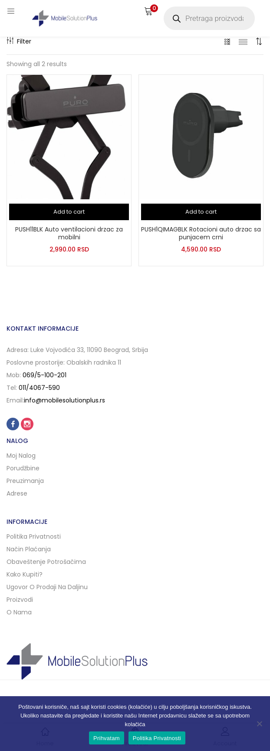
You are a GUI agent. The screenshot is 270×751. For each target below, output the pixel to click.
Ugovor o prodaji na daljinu (47, 587)
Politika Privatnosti (157, 738)
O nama (19, 612)
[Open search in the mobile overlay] (209, 18)
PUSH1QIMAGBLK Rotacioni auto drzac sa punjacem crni (201, 233)
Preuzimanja (25, 480)
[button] (148, 11)
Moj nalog (21, 455)
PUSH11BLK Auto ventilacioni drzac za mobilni (69, 233)
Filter (19, 41)
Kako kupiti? (25, 574)
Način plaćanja (29, 549)
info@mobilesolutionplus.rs (64, 400)
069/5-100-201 (44, 375)
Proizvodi (20, 599)
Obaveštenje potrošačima (46, 561)
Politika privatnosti (34, 536)
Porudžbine (23, 468)
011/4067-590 (39, 387)
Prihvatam (106, 738)
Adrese (17, 493)
